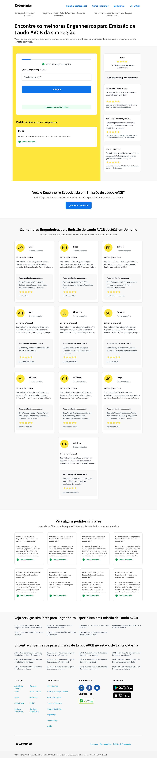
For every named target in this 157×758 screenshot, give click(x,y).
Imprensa (94, 744)
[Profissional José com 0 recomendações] (34, 271)
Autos (16, 697)
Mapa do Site (52, 720)
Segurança (119, 5)
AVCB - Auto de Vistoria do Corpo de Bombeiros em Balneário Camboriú (28, 654)
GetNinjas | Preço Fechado (57, 692)
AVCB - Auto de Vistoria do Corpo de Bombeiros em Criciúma (28, 661)
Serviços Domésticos (34, 710)
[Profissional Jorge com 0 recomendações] (122, 402)
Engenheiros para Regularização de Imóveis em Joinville (93, 633)
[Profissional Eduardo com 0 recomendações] (122, 271)
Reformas (34, 697)
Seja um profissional (76, 5)
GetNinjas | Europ (54, 697)
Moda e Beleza (35, 692)
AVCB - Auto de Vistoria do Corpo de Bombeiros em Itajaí (93, 661)
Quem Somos (52, 686)
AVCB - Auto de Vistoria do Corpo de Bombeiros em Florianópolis (60, 661)
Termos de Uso (105, 744)
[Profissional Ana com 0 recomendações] (34, 337)
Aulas (16, 692)
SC (96, 13)
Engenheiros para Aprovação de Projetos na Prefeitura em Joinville (28, 626)
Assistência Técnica (18, 687)
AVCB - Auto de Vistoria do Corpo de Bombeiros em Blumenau (60, 654)
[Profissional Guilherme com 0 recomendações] (78, 402)
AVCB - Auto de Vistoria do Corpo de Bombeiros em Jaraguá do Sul (126, 661)
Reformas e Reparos (29, 14)
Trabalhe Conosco (54, 703)
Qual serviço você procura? (34, 69)
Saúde (32, 703)
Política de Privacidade (122, 744)
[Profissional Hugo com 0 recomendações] (78, 271)
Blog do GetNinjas (54, 709)
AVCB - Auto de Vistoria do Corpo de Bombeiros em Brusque (93, 654)
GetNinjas (18, 13)
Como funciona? (100, 5)
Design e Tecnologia (18, 710)
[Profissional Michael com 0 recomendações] (34, 402)
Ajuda (49, 726)
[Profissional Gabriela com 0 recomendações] (78, 468)
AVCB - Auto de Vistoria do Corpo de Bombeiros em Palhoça (60, 667)
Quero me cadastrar (79, 205)
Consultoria (19, 703)
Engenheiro (47, 13)
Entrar (135, 5)
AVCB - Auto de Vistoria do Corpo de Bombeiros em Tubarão (126, 667)
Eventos (33, 686)
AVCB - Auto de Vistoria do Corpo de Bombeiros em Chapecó (126, 654)
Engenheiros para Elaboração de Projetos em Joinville (59, 626)
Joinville (102, 13)
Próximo (56, 89)
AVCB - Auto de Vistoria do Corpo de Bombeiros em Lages (28, 667)
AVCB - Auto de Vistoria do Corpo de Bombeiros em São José (93, 667)
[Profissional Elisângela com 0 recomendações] (78, 337)
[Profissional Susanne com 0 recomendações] (122, 337)
